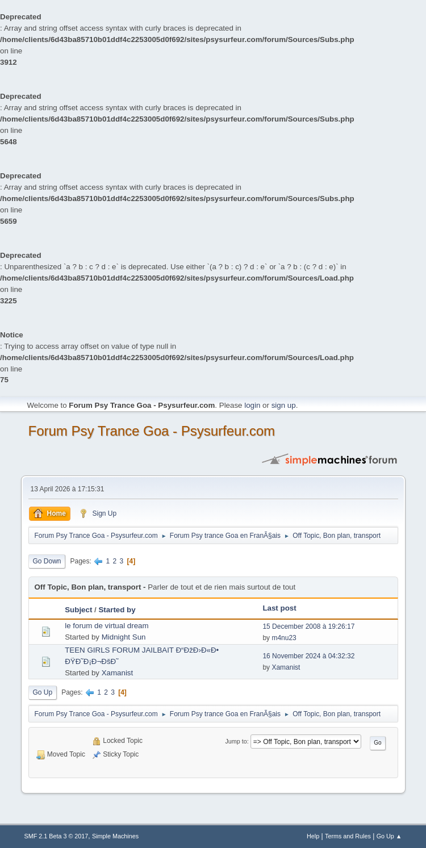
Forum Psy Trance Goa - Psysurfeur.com (151, 430)
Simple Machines (115, 836)
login (252, 405)
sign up (284, 405)
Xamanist (117, 673)
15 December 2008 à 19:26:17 (308, 626)
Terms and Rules (348, 836)
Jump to (236, 741)
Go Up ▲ (389, 836)
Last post (279, 608)
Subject (78, 609)
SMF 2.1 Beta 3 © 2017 (56, 836)
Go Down (47, 561)
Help (313, 836)
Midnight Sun (124, 637)
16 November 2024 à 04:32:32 (308, 656)
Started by (116, 609)
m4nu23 (284, 638)
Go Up (43, 692)
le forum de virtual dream (106, 625)
